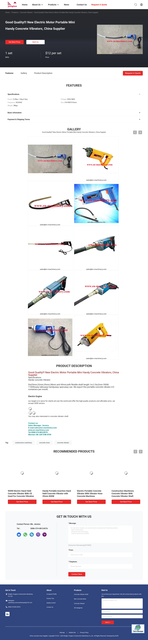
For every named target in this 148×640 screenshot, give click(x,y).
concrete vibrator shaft (59, 416)
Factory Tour (50, 598)
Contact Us (50, 607)
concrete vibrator (63, 443)
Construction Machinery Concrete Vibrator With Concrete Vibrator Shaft (123, 493)
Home (7, 12)
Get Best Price (14, 42)
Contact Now (77, 574)
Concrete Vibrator (26, 12)
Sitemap (62, 632)
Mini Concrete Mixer (80, 599)
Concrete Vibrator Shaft (81, 594)
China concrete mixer (36, 636)
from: (71, 550)
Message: (72, 523)
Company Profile (52, 594)
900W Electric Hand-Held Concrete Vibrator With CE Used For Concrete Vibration (21, 493)
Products (15, 12)
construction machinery (23, 443)
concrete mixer (44, 443)
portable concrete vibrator (99, 387)
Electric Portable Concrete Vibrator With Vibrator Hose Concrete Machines (89, 493)
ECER (116, 636)
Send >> (107, 622)
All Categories (78, 608)
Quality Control (51, 603)
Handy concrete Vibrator (39, 380)
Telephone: (73, 562)
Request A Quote (132, 73)
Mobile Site (72, 632)
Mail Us (35, 42)
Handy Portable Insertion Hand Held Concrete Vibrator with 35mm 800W (56, 493)
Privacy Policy (84, 632)
